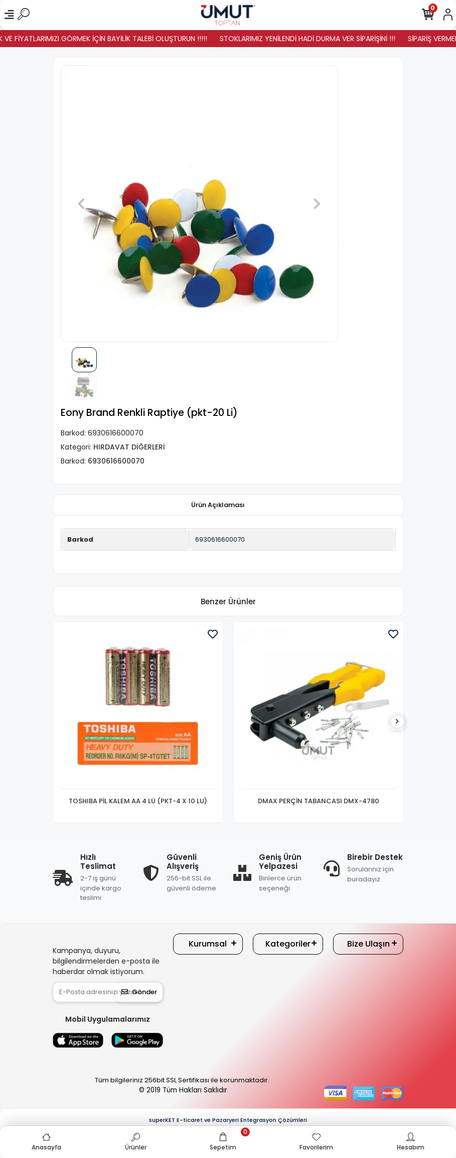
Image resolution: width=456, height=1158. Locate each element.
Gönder (139, 992)
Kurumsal (208, 944)
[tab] (218, 505)
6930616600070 (220, 539)
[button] (81, 203)
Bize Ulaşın (368, 944)
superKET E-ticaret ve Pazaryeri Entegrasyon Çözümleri (228, 1120)
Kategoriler (288, 944)
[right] (397, 722)
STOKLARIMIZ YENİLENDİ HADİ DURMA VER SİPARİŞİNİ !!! (318, 39)
